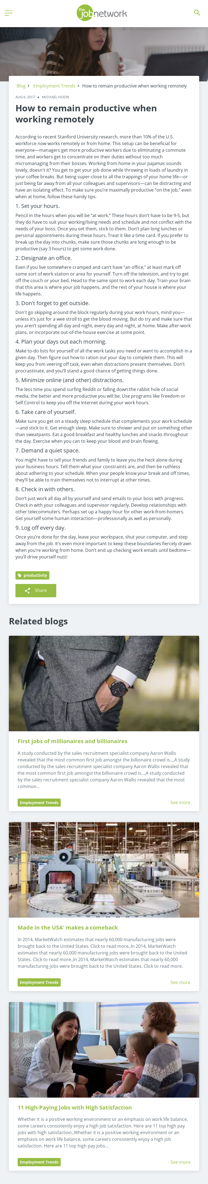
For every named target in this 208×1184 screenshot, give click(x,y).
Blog (21, 86)
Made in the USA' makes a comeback (68, 927)
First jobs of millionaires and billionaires (72, 741)
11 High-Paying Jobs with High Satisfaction (75, 1107)
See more (180, 802)
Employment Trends (54, 86)
